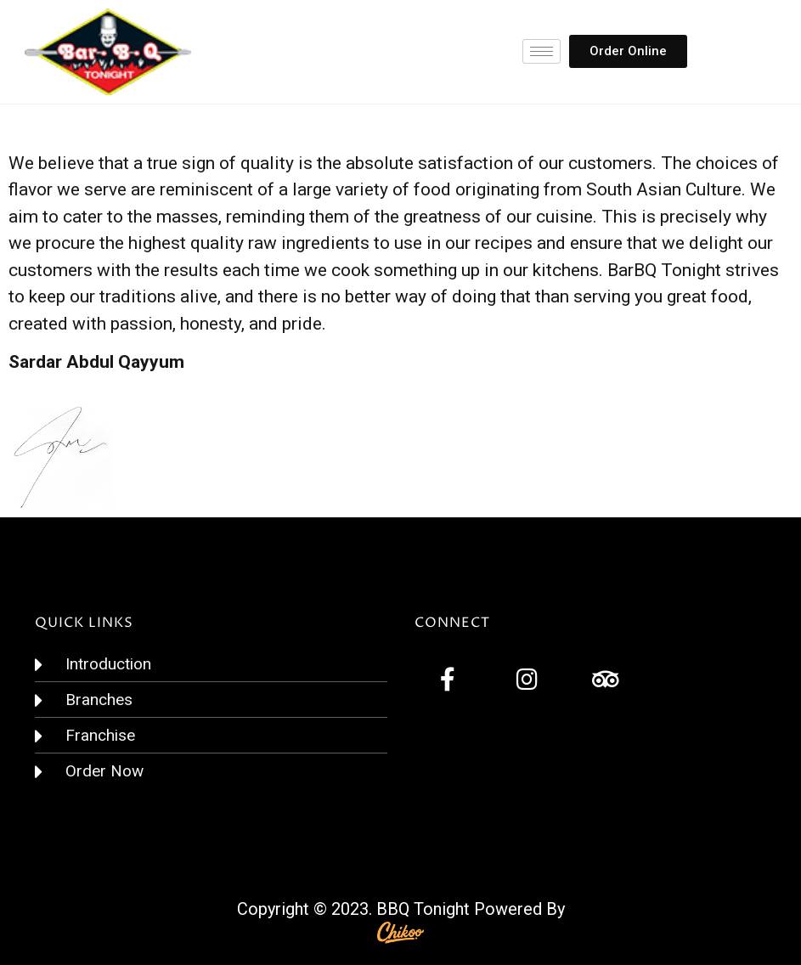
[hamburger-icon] (541, 51)
